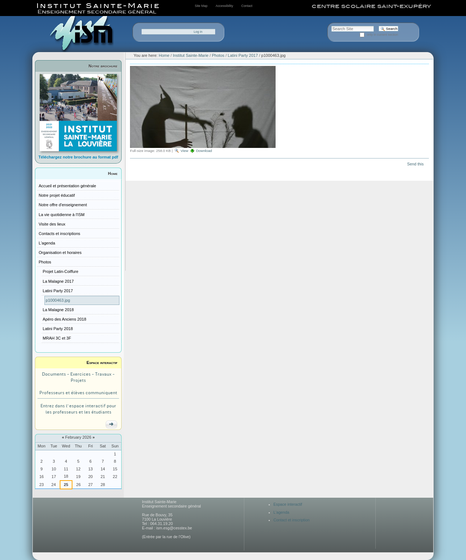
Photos (218, 55)
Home (113, 173)
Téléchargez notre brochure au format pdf (78, 157)
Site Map (201, 6)
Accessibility (224, 6)
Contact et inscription (291, 520)
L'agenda (281, 512)
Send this (415, 164)
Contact (246, 6)
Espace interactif (102, 362)
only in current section (382, 34)
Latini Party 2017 (243, 55)
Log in (198, 32)
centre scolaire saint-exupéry (371, 6)
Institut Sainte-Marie (191, 55)
